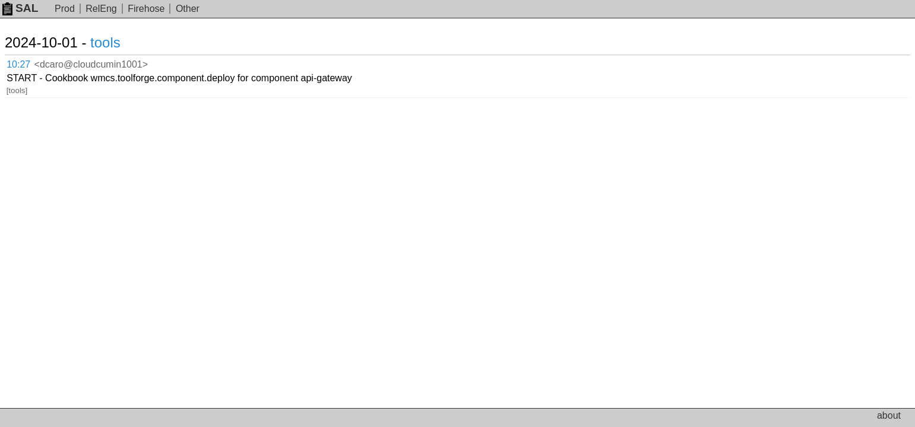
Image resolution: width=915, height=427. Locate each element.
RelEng (101, 9)
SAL (20, 8)
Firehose (146, 9)
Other (188, 9)
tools (120, 42)
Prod (65, 9)
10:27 (30, 62)
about (889, 415)
